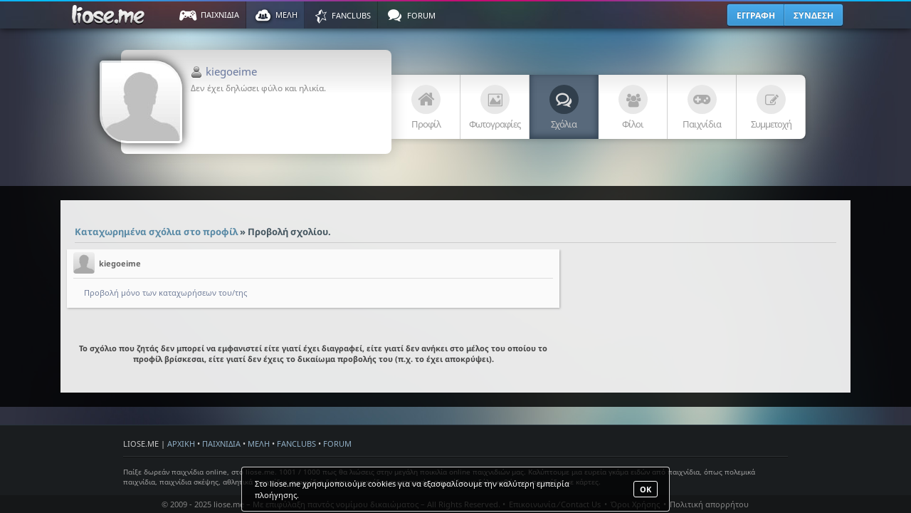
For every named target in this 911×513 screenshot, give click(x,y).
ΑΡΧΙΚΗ (181, 443)
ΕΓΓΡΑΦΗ (756, 15)
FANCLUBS (296, 443)
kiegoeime (231, 71)
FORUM (337, 443)
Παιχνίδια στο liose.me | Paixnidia (110, 14)
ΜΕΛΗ (259, 443)
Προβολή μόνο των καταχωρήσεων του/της (165, 292)
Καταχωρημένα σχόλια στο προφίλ (156, 231)
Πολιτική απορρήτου (709, 504)
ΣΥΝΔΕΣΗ (813, 15)
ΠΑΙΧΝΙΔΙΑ (221, 443)
